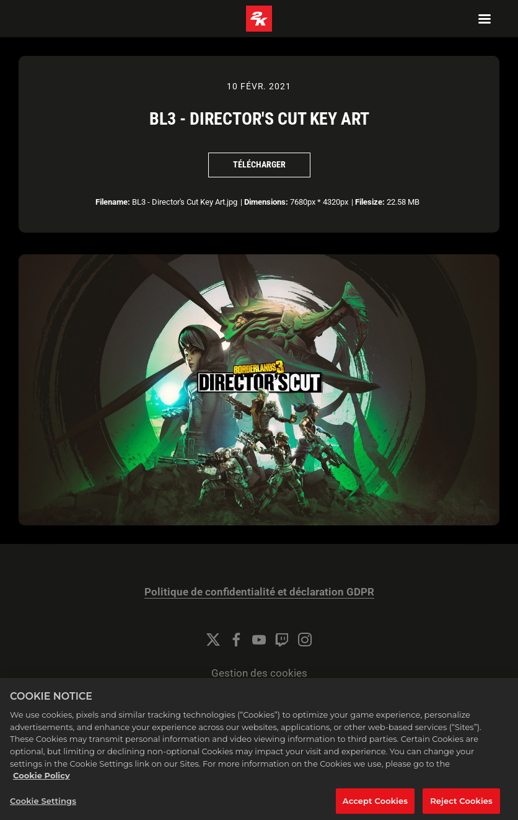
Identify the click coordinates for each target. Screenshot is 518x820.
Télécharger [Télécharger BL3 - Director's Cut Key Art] (259, 164)
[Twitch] (282, 639)
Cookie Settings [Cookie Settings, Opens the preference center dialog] (43, 806)
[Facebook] (236, 639)
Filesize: (370, 202)
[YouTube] (259, 639)
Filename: (112, 202)
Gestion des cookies (259, 673)
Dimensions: (266, 202)
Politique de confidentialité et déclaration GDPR (259, 592)
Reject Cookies (461, 806)
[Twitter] (213, 639)
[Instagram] (305, 639)
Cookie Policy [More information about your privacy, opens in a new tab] (41, 780)
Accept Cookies (375, 806)
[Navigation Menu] (485, 19)
